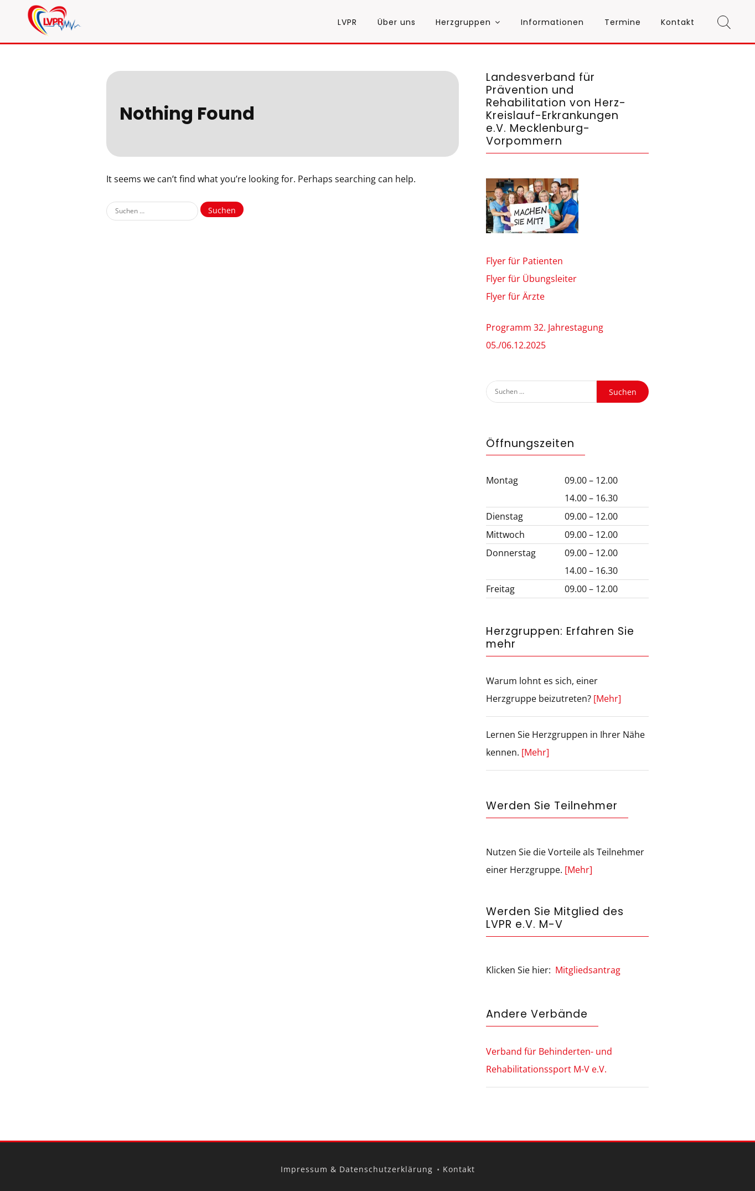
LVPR (347, 22)
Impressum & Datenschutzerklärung (357, 1169)
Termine (622, 22)
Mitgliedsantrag (587, 970)
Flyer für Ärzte (515, 296)
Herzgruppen (463, 22)
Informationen (552, 22)
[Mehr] (607, 698)
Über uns (396, 22)
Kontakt (678, 22)
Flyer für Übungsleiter (531, 279)
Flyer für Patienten (524, 261)
